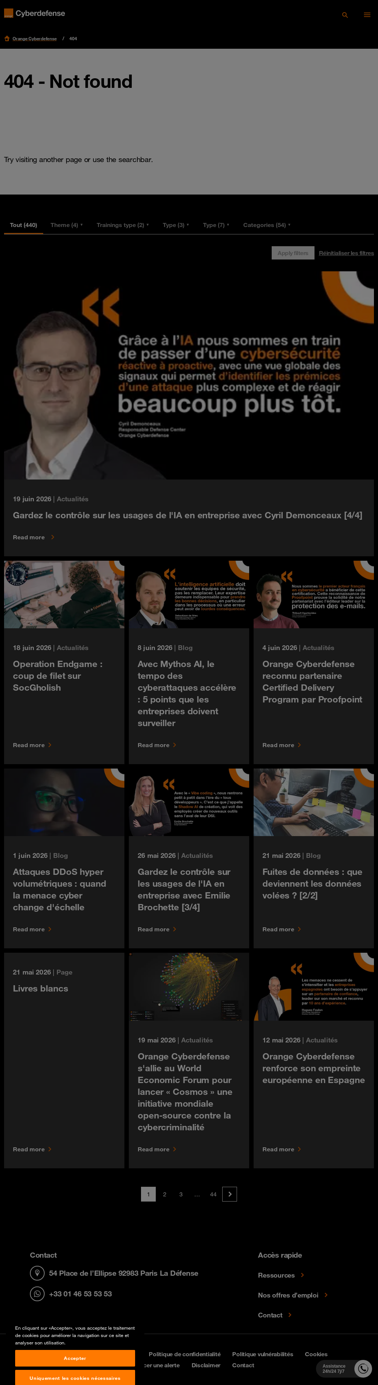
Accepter (75, 1375)
